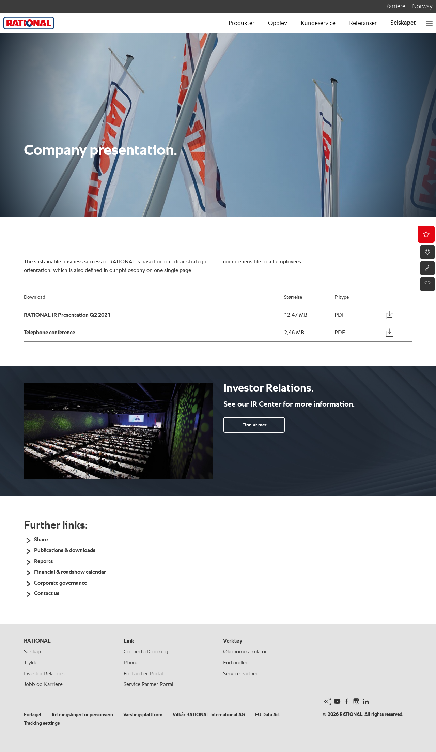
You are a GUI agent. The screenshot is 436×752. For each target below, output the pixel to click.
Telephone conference (49, 333)
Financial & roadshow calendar (70, 572)
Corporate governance (60, 583)
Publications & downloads (64, 551)
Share (41, 540)
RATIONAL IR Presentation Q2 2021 (67, 315)
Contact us (46, 593)
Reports (43, 561)
